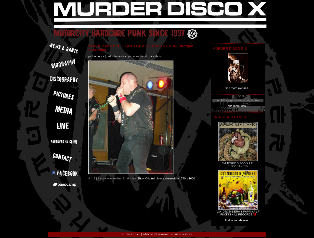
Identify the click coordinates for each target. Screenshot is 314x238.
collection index (116, 56)
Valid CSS (148, 234)
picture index (96, 56)
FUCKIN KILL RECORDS (236, 214)
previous (133, 56)
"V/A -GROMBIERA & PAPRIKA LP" (237, 211)
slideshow (155, 56)
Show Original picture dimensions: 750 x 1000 (166, 178)
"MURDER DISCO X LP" (238, 163)
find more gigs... (238, 105)
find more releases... (238, 220)
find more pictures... (237, 88)
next (144, 56)
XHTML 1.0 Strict (131, 234)
